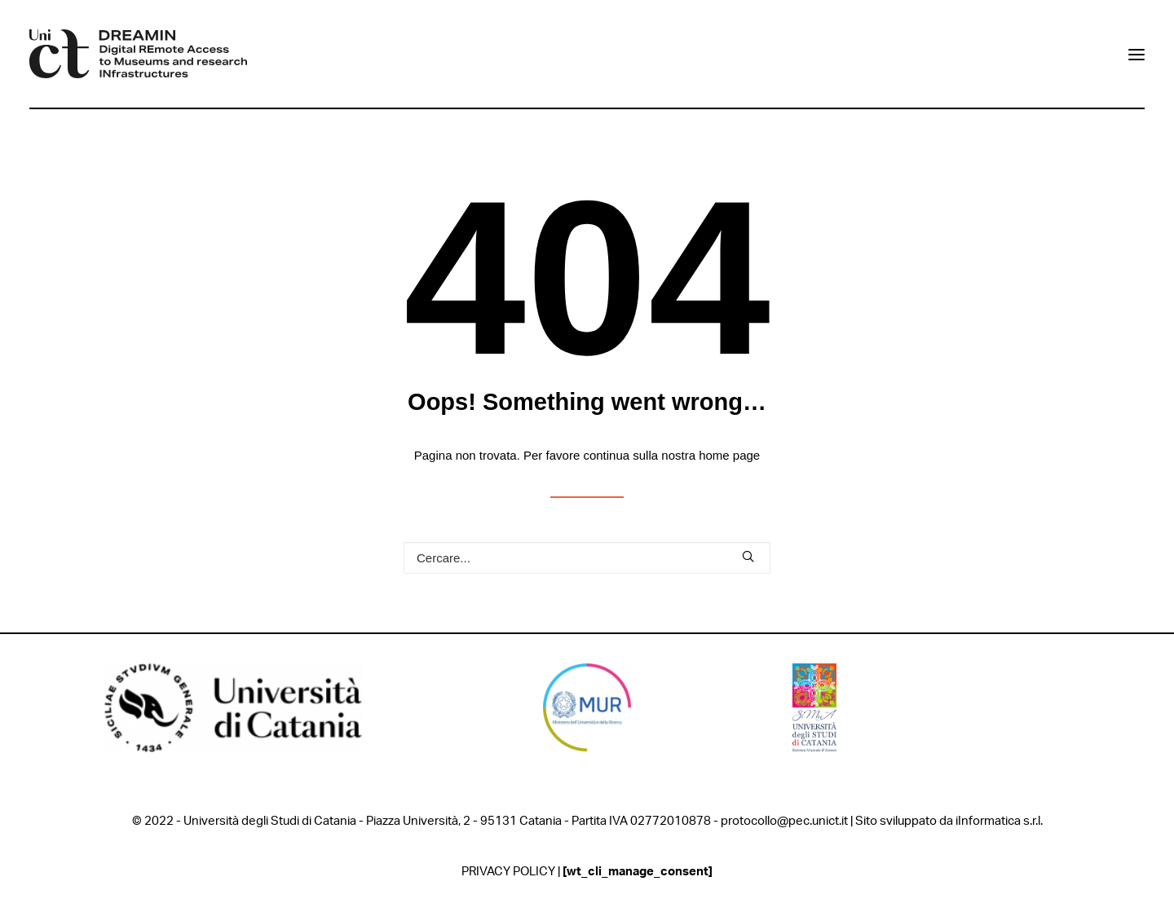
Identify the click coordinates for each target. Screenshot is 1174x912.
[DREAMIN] (138, 53)
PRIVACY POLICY (508, 872)
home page (729, 455)
